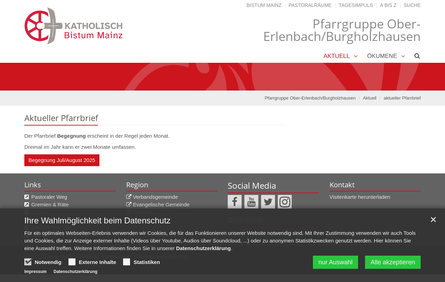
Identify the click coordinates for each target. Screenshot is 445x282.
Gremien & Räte (50, 204)
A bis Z (388, 5)
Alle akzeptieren (393, 262)
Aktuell (336, 56)
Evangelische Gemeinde (161, 204)
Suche (412, 5)
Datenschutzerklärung (203, 248)
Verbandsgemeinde (155, 197)
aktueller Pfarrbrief (402, 98)
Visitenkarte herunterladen (360, 197)
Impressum (35, 271)
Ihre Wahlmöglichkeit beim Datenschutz (97, 220)
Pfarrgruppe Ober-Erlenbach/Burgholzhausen (310, 98)
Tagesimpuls (356, 5)
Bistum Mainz (263, 5)
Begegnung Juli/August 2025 (62, 160)
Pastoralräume (310, 5)
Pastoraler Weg (49, 197)
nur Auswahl (335, 262)
